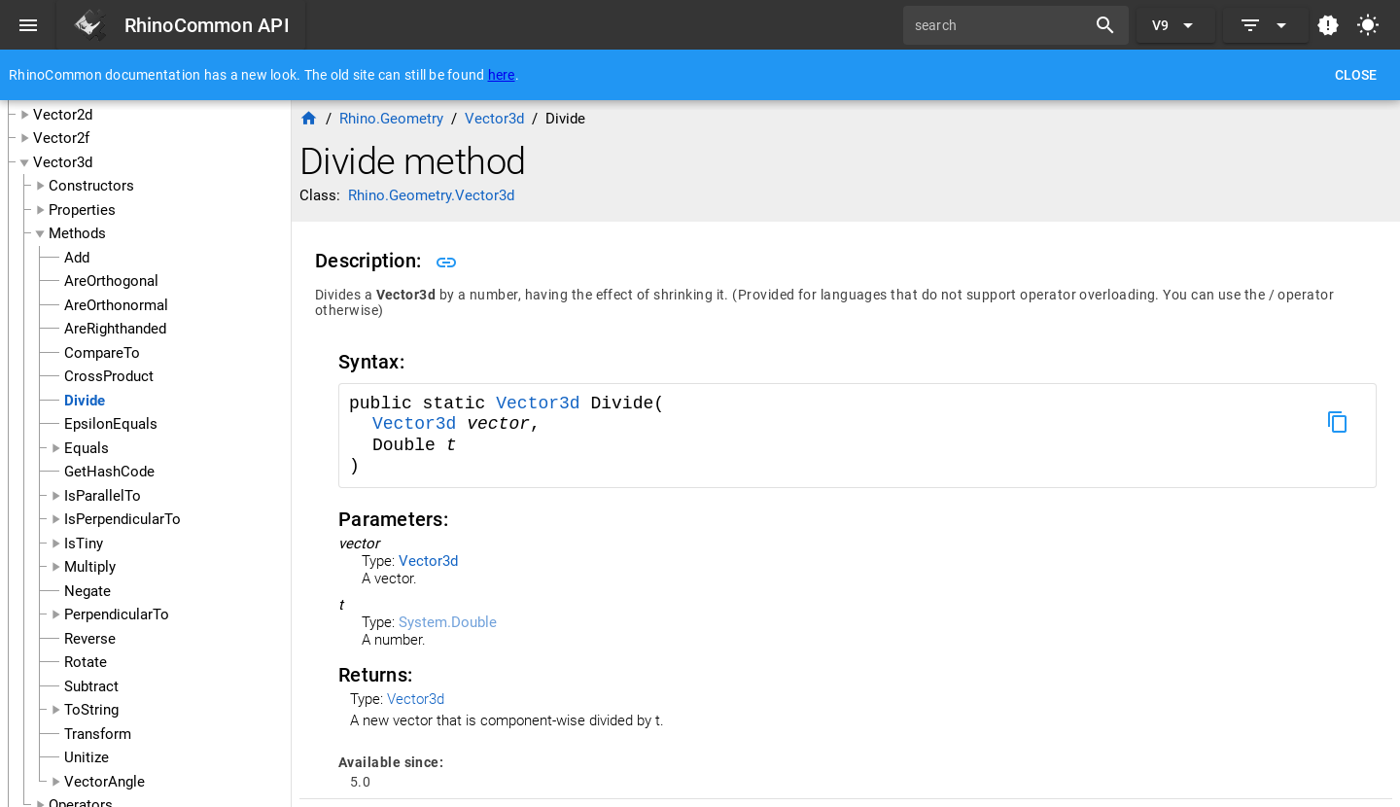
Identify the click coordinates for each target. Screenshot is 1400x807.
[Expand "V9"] (1176, 25)
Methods (77, 233)
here (501, 75)
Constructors (91, 185)
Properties (82, 210)
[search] (1001, 25)
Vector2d (62, 114)
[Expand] (1266, 25)
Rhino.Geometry (391, 118)
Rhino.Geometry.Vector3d (431, 195)
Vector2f (61, 138)
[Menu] (28, 25)
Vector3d (62, 162)
